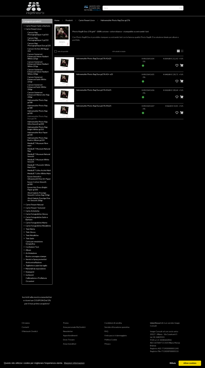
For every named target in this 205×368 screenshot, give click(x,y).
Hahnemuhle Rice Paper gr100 (37, 139)
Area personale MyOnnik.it (74, 332)
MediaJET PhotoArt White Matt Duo (38, 171)
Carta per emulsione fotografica (34, 248)
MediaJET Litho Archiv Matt (39, 176)
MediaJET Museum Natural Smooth (38, 160)
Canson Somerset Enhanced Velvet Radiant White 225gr (38, 61)
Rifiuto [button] (173, 363)
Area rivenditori (69, 349)
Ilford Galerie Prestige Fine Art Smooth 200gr (38, 204)
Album (28, 255)
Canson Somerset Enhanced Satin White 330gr (36, 92)
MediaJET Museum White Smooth (38, 166)
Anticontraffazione (34, 268)
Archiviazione (31, 258)
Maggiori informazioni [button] (74, 363)
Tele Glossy (31, 237)
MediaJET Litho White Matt (39, 179)
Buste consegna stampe (36, 262)
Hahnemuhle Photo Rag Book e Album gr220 (37, 144)
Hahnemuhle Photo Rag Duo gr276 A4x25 (93, 111)
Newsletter (68, 336)
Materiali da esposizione (36, 274)
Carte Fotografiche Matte (36, 228)
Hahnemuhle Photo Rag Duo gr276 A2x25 (93, 64)
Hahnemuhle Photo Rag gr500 (37, 117)
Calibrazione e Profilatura (36, 283)
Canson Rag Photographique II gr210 (37, 44)
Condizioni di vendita (113, 328)
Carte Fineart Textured (35, 213)
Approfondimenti (43, 19)
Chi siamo (26, 328)
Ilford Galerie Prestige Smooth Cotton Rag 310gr (38, 199)
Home (56, 25)
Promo (66, 328)
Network (58, 19)
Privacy (107, 349)
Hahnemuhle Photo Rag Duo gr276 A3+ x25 (94, 79)
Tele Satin (30, 244)
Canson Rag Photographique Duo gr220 (39, 50)
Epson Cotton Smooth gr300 (36, 188)
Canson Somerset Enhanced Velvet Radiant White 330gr (38, 77)
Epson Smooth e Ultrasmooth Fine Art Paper (39, 183)
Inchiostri (30, 280)
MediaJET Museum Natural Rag (38, 155)
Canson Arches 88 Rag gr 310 (38, 55)
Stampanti (30, 277)
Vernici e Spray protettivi (36, 264)
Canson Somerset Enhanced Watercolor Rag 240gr (38, 100)
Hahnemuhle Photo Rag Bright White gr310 (37, 133)
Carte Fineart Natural (34, 210)
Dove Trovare (69, 345)
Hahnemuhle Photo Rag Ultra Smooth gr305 (37, 128)
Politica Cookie (110, 345)
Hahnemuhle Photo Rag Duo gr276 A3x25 (93, 95)
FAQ (106, 336)
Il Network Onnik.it (30, 336)
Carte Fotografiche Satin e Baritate (37, 223)
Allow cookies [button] (189, 363)
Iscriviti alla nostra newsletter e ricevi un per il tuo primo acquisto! (37, 305)
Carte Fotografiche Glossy (37, 219)
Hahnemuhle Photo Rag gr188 (37, 112)
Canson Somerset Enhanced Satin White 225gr (36, 84)
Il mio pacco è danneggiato (115, 341)
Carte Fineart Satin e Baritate (38, 31)
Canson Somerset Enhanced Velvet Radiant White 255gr (38, 69)
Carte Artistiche (32, 216)
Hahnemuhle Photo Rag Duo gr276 (115, 25)
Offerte (69, 19)
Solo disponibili (63, 57)
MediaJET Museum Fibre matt (37, 149)
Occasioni (30, 286)
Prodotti (28, 19)
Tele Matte (30, 234)
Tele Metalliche (32, 240)
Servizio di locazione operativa (116, 332)
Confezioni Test (32, 252)
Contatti (25, 332)
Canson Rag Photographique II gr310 (37, 39)
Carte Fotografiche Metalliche (38, 231)
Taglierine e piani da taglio (36, 271)
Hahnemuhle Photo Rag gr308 (37, 106)
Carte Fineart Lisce (87, 25)
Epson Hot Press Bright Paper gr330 (37, 194)
